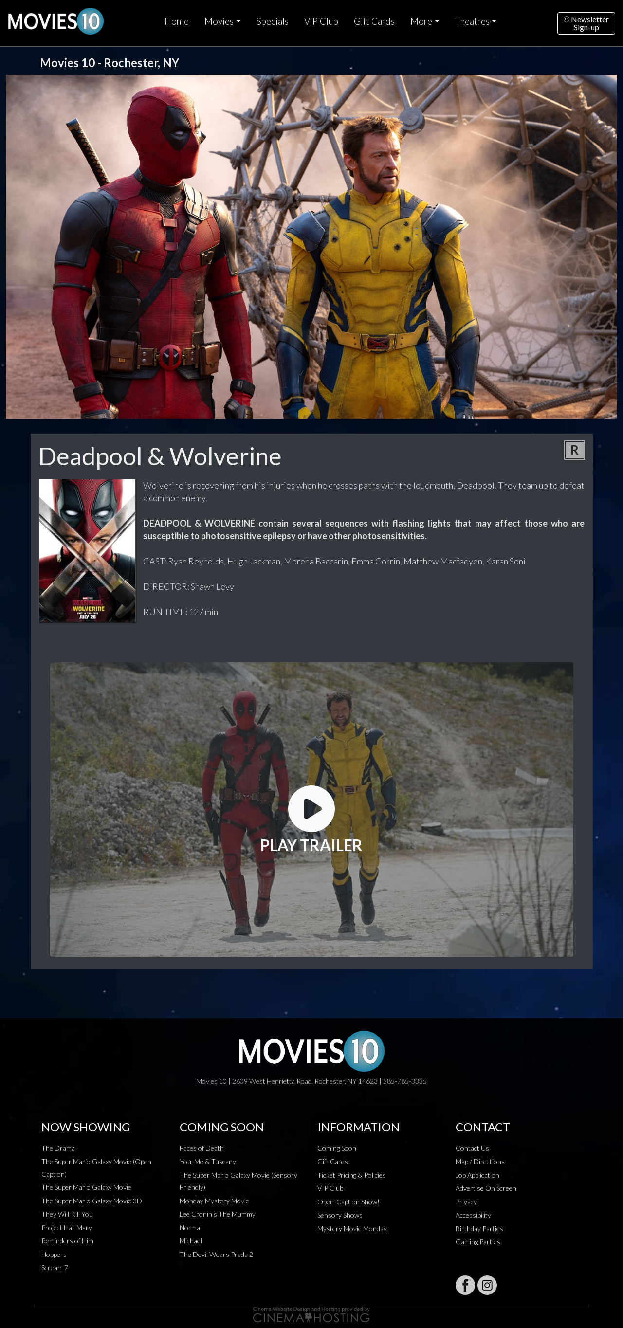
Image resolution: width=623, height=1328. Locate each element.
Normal (191, 1227)
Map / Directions (480, 1161)
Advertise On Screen (486, 1188)
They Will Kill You (67, 1214)
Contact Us (472, 1148)
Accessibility (473, 1215)
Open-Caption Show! (348, 1202)
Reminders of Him (67, 1241)
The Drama (58, 1148)
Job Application (477, 1175)
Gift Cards (374, 21)
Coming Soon (336, 1148)
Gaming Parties (478, 1241)
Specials (273, 21)
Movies (219, 21)
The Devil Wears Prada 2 (216, 1254)
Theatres (472, 21)
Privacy (466, 1202)
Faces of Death (202, 1148)
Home (177, 21)
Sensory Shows (340, 1215)
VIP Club (321, 21)
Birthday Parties (479, 1228)
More (421, 21)
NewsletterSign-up (586, 23)
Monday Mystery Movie (214, 1201)
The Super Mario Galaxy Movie (86, 1187)
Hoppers (54, 1254)
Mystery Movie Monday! (353, 1228)
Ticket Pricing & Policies (351, 1175)
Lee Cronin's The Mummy (218, 1214)
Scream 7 (54, 1267)
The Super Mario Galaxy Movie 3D (91, 1201)
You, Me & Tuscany (208, 1161)
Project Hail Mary (66, 1227)
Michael (191, 1241)
